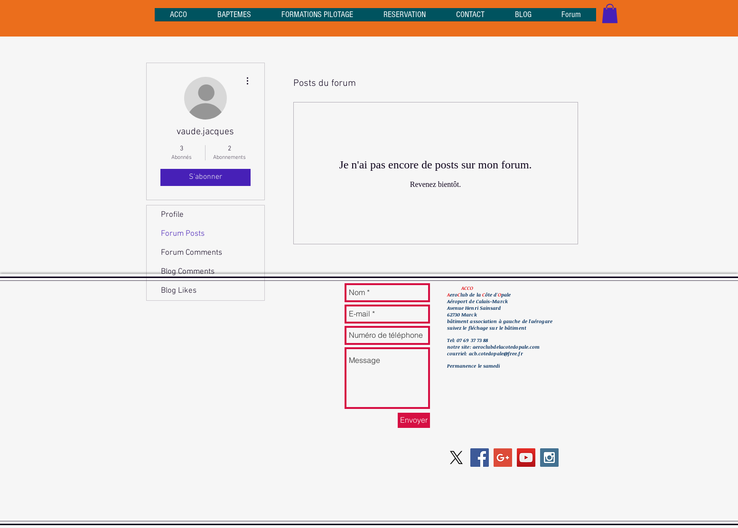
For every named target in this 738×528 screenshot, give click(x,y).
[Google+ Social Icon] (503, 457)
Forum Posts (183, 234)
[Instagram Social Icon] (549, 457)
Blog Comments (188, 272)
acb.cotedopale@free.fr (496, 353)
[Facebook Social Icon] (479, 457)
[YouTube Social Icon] (526, 457)
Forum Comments (191, 253)
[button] (610, 13)
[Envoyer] (414, 420)
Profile (172, 215)
